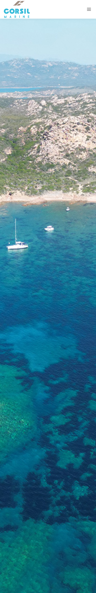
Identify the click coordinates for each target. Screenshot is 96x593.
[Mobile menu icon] (88, 9)
